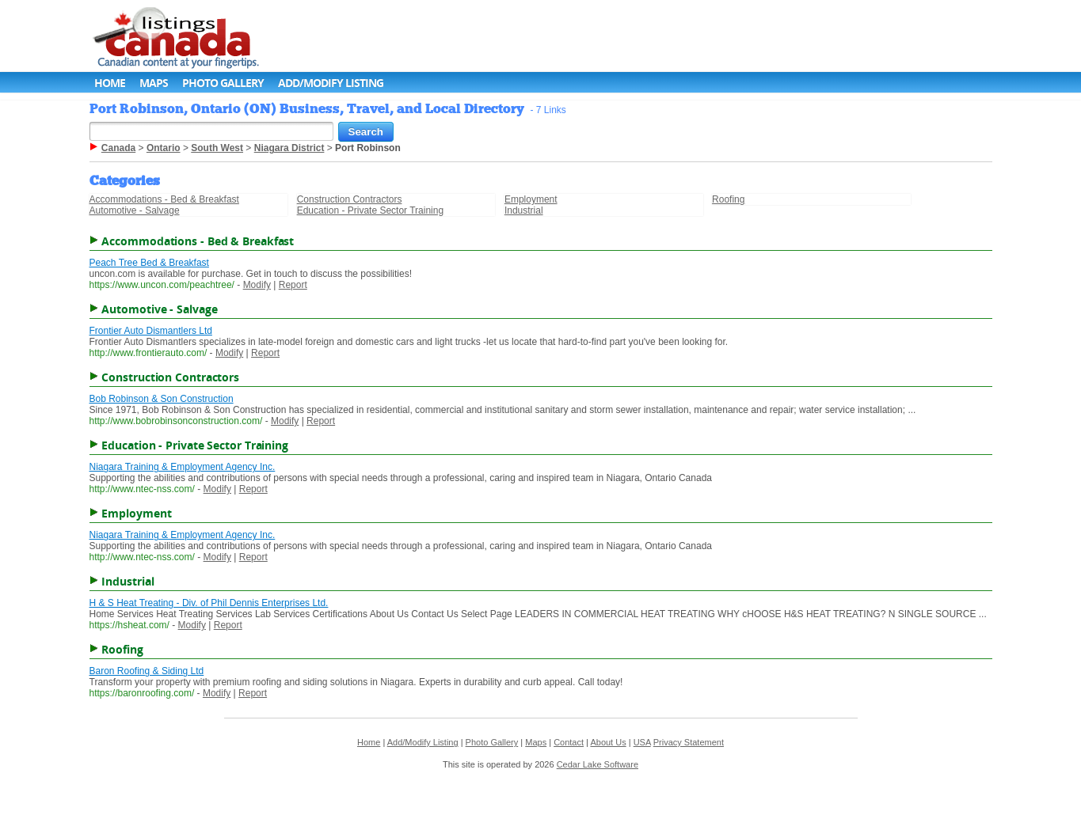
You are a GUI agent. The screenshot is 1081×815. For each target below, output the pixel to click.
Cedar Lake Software (597, 764)
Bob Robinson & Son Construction (161, 398)
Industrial (523, 210)
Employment (531, 199)
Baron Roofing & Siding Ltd (146, 671)
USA (642, 742)
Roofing (728, 199)
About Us (608, 742)
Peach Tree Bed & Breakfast (149, 262)
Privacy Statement (688, 742)
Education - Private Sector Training (370, 210)
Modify (257, 284)
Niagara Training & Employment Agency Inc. (182, 466)
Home (109, 82)
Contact (569, 742)
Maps (153, 82)
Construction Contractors (349, 199)
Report (293, 284)
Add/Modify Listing (330, 82)
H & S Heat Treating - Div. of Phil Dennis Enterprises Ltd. (209, 602)
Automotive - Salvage (134, 210)
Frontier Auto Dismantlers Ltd (150, 330)
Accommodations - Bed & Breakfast (164, 199)
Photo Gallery (223, 82)
